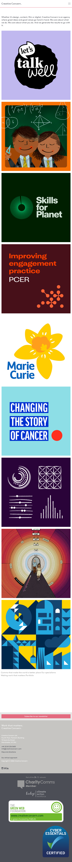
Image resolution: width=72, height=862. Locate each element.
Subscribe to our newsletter (36, 716)
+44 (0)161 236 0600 (8, 746)
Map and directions (8, 752)
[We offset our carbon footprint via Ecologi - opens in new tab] (36, 794)
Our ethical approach (9, 758)
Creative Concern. (11, 3)
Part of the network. (36, 777)
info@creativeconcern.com (11, 749)
